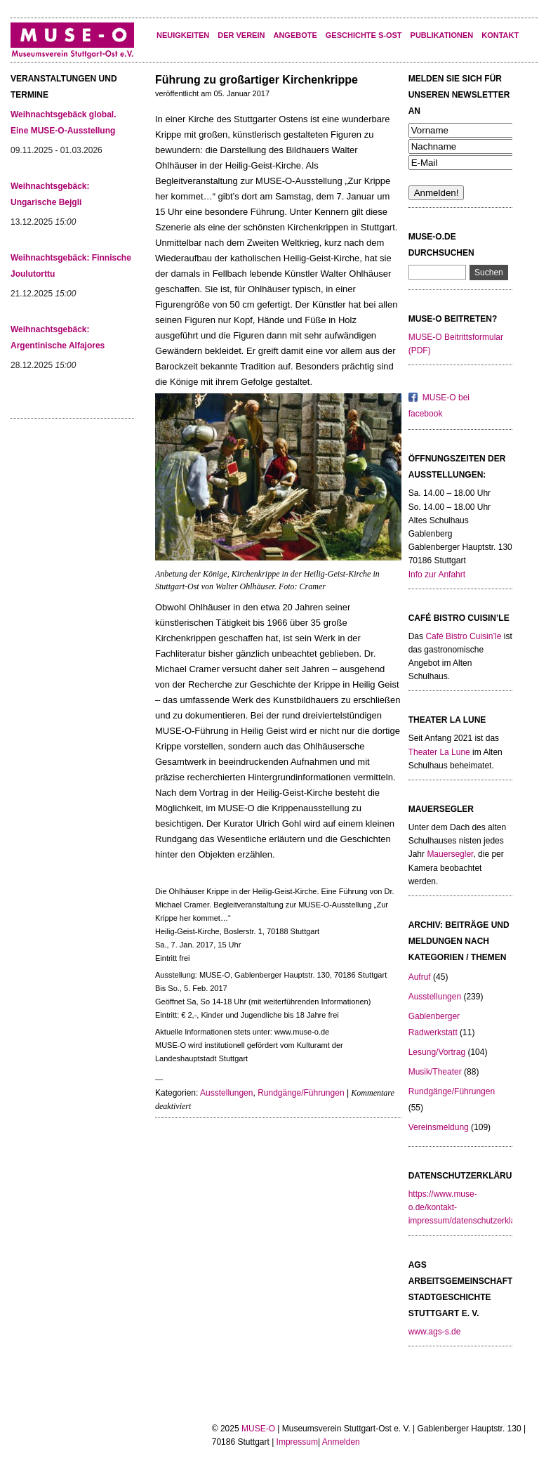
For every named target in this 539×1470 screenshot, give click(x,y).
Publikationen (442, 35)
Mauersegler (450, 854)
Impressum (297, 1442)
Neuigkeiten (183, 35)
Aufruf (419, 977)
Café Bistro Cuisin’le (463, 636)
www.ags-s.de (434, 1332)
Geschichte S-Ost (364, 35)
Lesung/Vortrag (436, 1052)
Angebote (295, 35)
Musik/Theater (435, 1072)
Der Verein (241, 35)
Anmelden (341, 1442)
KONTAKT (500, 35)
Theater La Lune (439, 752)
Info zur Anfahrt (436, 574)
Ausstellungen (226, 1093)
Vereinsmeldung (438, 1127)
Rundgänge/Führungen (301, 1093)
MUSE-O (258, 1428)
